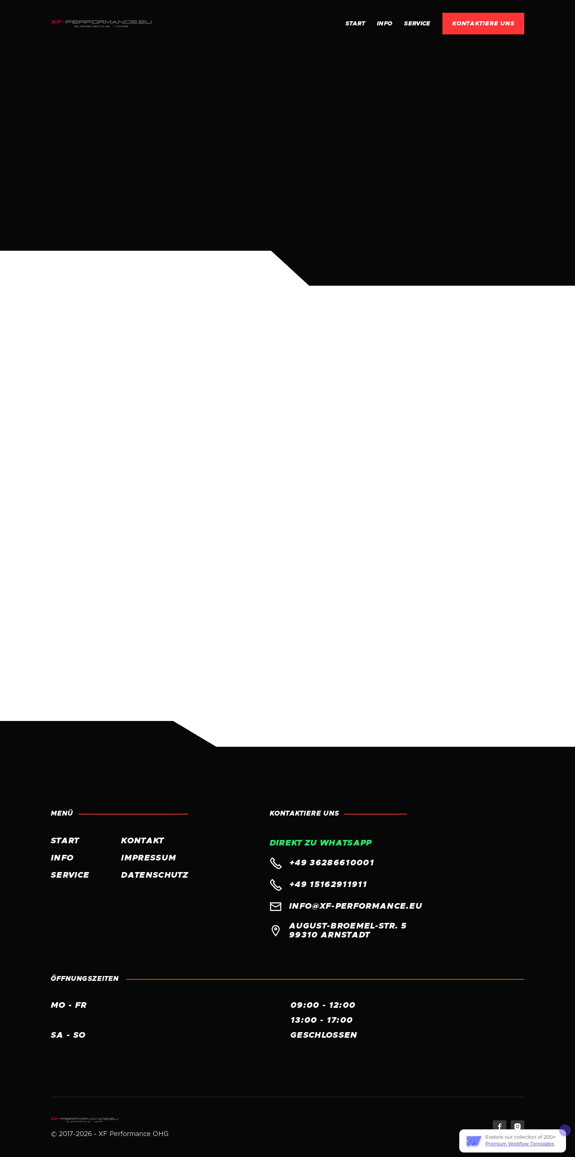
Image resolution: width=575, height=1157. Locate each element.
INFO (384, 24)
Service (417, 24)
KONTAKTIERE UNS (483, 24)
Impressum (148, 858)
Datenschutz (154, 875)
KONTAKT (142, 841)
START (65, 841)
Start (355, 24)
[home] (101, 23)
